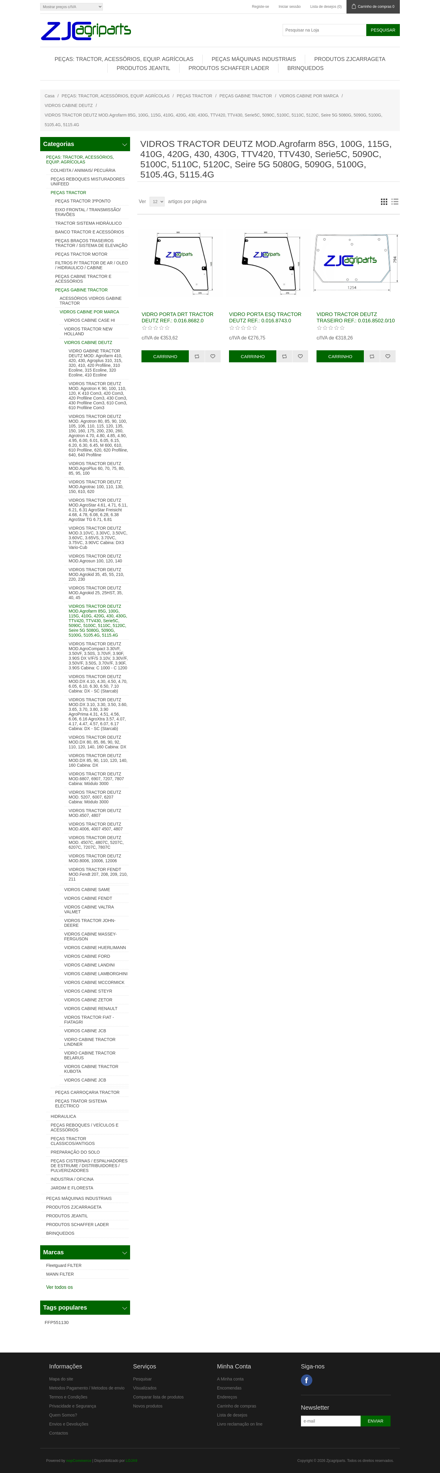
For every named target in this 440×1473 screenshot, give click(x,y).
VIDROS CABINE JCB (85, 1030)
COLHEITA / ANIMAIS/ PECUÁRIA (83, 170)
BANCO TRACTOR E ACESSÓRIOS (89, 232)
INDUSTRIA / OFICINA (72, 1179)
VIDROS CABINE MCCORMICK (94, 982)
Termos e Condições (68, 1397)
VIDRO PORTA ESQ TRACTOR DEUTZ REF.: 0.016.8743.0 (265, 317)
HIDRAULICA (63, 1116)
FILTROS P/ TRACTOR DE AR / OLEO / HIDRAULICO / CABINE (91, 265)
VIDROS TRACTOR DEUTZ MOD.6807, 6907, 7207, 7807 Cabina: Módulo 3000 (96, 778)
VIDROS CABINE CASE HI (89, 320)
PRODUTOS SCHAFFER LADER (229, 68)
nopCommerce (78, 1461)
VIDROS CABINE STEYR (88, 991)
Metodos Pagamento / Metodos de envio (86, 1388)
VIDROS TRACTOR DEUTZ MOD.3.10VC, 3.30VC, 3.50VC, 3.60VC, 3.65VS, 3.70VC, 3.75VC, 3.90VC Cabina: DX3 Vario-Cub (98, 538)
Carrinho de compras (236, 1406)
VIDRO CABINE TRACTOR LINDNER (89, 1042)
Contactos (58, 1433)
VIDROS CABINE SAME (87, 889)
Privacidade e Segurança (72, 1406)
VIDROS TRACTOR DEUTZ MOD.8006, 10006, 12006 (95, 858)
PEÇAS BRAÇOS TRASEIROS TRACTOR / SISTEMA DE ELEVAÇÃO (91, 243)
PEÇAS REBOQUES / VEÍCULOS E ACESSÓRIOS (84, 1127)
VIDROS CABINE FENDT (88, 898)
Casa (50, 95)
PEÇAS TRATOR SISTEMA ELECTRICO (81, 1103)
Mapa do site (61, 1379)
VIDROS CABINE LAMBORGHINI (96, 973)
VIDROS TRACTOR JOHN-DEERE (89, 923)
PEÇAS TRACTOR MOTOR (81, 254)
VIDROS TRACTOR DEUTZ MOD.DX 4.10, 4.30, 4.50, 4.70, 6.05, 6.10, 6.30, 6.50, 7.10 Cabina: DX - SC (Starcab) (98, 683)
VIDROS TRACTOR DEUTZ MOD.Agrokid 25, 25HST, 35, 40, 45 (96, 593)
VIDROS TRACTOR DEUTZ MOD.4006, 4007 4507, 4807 (96, 826)
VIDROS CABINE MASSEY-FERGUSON (90, 936)
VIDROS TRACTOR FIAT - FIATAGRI (89, 1019)
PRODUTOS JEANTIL (143, 68)
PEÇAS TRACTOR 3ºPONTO (83, 201)
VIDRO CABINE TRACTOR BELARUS (89, 1055)
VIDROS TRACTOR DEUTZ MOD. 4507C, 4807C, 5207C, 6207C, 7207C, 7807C (96, 842)
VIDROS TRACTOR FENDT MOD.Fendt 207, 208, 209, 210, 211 (98, 874)
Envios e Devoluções (68, 1424)
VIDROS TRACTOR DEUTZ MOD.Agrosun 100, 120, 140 (95, 558)
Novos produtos (147, 1406)
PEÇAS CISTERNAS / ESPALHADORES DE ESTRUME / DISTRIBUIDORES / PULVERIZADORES (89, 1165)
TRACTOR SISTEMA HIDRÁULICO (88, 223)
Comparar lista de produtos (158, 1397)
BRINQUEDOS (305, 68)
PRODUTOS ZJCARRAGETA (349, 59)
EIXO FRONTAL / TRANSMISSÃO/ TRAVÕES (87, 212)
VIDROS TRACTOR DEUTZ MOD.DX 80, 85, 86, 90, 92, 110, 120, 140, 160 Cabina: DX (97, 742)
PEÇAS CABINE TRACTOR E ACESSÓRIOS (83, 279)
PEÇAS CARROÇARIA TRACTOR (87, 1092)
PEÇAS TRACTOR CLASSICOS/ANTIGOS (73, 1141)
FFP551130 (57, 1322)
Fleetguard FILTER (64, 1265)
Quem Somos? (63, 1415)
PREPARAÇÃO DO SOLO (75, 1152)
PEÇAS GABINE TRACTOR (245, 95)
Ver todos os (59, 1287)
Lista (394, 201)
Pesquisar (142, 1379)
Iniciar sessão (290, 7)
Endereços (227, 1397)
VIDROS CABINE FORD (87, 956)
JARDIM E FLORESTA (72, 1187)
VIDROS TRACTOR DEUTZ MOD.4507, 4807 (95, 813)
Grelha (384, 201)
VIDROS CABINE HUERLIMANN (95, 947)
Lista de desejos (232, 1415)
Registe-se (260, 7)
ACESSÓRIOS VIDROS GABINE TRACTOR (91, 301)
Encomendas (229, 1388)
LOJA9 (131, 1461)
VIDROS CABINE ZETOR (88, 999)
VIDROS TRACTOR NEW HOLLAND (88, 331)
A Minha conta (230, 1379)
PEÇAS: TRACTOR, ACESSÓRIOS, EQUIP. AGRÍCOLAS (124, 59)
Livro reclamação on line (240, 1424)
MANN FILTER (60, 1274)
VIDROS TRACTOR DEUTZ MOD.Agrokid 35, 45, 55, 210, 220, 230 (96, 574)
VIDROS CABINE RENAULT (90, 1008)
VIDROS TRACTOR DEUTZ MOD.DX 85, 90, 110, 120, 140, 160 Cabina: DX (98, 760)
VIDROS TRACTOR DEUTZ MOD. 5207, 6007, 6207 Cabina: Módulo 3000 (95, 797)
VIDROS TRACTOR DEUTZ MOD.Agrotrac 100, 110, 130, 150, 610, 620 (96, 486)
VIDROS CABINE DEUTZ (69, 105)
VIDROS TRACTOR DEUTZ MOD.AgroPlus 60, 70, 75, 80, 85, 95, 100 (97, 468)
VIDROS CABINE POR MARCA (308, 95)
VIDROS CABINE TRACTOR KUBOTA (91, 1069)
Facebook (306, 1380)
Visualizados (144, 1388)
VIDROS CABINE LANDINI (89, 965)
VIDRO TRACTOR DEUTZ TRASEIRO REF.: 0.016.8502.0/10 (356, 317)
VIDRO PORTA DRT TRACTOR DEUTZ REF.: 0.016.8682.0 (177, 317)
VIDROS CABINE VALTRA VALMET (89, 909)
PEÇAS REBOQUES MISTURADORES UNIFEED (88, 181)
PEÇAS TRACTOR (195, 95)
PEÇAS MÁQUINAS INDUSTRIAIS (254, 59)
